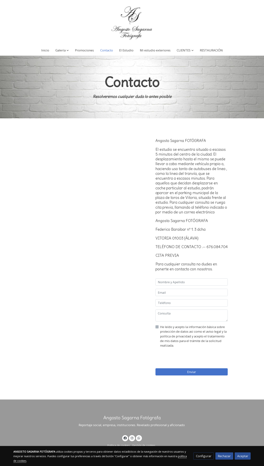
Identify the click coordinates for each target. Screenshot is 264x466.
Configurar (203, 456)
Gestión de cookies (143, 445)
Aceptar (242, 456)
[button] (62, 50)
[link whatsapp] (139, 437)
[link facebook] (125, 437)
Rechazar (224, 456)
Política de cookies (118, 445)
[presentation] (183, 358)
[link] (132, 22)
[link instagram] (132, 437)
